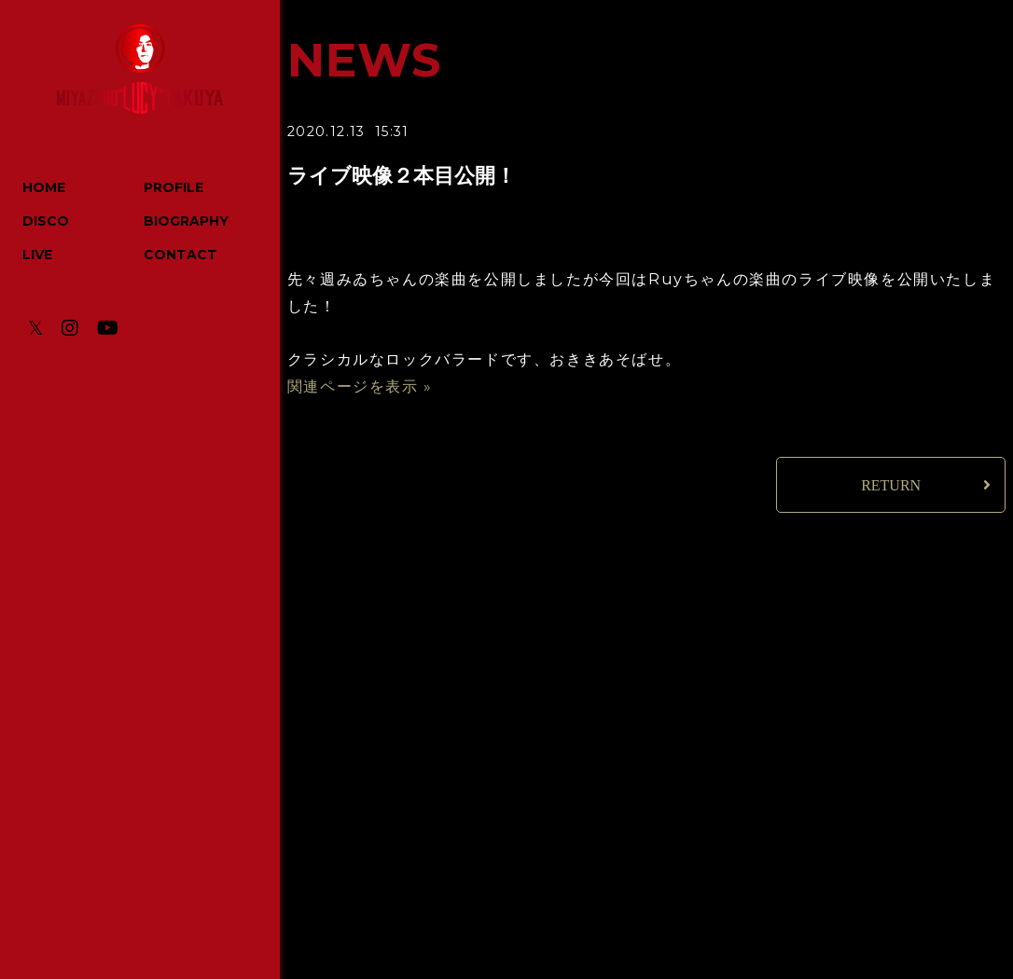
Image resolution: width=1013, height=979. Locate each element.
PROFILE (173, 187)
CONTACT (180, 254)
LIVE (37, 254)
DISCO (45, 221)
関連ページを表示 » (360, 386)
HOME (43, 187)
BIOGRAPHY (186, 221)
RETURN (891, 485)
